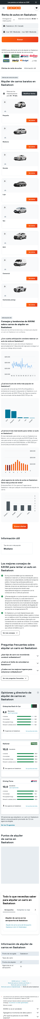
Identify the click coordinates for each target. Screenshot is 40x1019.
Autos (24, 981)
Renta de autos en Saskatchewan (10, 987)
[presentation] (38, 692)
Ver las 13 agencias (8, 825)
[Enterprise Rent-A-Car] (34, 706)
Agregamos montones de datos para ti (21, 1012)
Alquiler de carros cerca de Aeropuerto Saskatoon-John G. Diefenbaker (18, 926)
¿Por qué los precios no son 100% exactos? (21, 1017)
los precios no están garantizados (18, 1002)
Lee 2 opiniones (13, 787)
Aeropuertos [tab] (9, 910)
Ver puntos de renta (31, 731)
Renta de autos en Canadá (18, 985)
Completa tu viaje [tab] (23, 910)
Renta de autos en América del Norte (18, 983)
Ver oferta (32, 120)
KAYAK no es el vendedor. (21, 1009)
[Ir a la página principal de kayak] (14, 8)
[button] (35, 2)
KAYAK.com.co (16, 981)
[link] (20, 526)
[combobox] (9, 20)
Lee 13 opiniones (12, 713)
